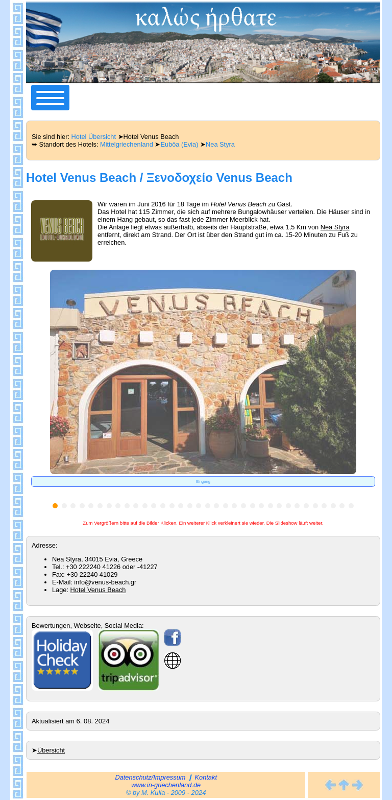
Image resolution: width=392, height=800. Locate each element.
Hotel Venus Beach (98, 590)
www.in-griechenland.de (166, 785)
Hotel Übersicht (93, 136)
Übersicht (51, 750)
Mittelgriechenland (126, 144)
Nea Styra (220, 144)
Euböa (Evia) (179, 144)
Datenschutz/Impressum (150, 777)
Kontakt (206, 777)
